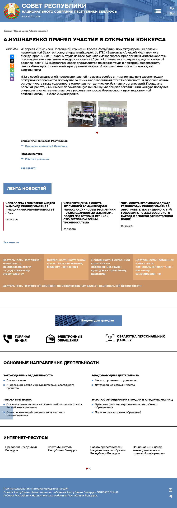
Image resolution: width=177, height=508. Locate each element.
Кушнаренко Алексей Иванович (46, 146)
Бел (172, 13)
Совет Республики (69, 8)
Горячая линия (16, 338)
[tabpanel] (82, 114)
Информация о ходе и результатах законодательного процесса (40, 386)
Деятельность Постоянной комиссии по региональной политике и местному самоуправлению (154, 266)
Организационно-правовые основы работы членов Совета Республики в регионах (44, 406)
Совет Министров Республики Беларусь (62, 448)
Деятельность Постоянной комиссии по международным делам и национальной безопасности (72, 285)
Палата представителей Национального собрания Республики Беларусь (107, 450)
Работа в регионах (37, 159)
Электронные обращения (64, 338)
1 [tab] (97, 133)
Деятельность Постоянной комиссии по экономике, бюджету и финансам (66, 263)
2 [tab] (90, 469)
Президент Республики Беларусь (21, 448)
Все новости (28, 168)
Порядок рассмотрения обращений (118, 412)
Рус (172, 8)
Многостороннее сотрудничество (116, 380)
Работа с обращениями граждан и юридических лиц (132, 399)
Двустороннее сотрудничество (115, 385)
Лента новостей (39, 31)
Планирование (16, 380)
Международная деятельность (115, 375)
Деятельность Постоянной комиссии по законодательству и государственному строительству (22, 266)
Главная (7, 31)
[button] (157, 11)
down (6, 412)
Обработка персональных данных (135, 338)
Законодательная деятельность (28, 375)
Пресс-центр (21, 31)
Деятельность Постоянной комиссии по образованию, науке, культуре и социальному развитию (110, 266)
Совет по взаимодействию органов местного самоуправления (35, 414)
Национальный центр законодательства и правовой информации (149, 450)
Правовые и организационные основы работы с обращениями (126, 406)
